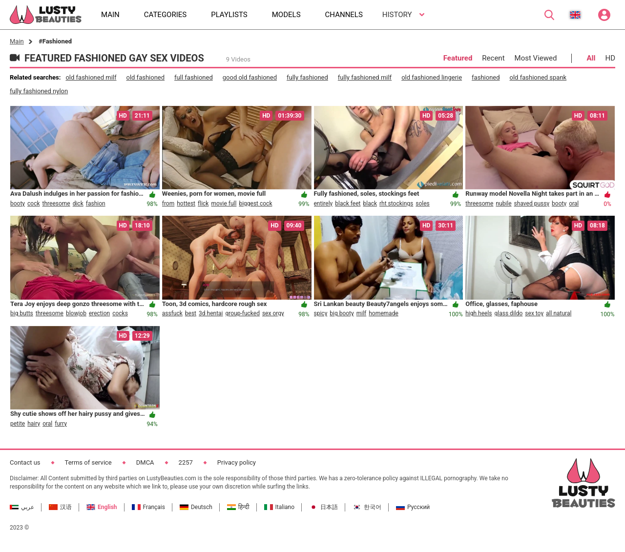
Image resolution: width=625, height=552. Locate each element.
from (168, 203)
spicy (321, 313)
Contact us (25, 462)
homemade (383, 313)
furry (61, 424)
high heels (478, 313)
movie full (223, 203)
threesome (56, 203)
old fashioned (145, 77)
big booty (342, 313)
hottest (186, 203)
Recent (493, 58)
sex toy (534, 313)
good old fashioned (250, 77)
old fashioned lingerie (431, 77)
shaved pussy (532, 203)
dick (78, 203)
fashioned (486, 77)
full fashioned (193, 77)
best (190, 313)
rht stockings (396, 203)
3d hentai (211, 313)
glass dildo (509, 313)
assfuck (172, 313)
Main (17, 41)
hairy (33, 424)
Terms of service (88, 462)
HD (610, 58)
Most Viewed (536, 58)
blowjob (76, 313)
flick (203, 203)
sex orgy (273, 313)
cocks (120, 313)
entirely (323, 203)
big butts (21, 313)
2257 (186, 462)
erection (99, 313)
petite (17, 424)
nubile (503, 203)
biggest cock (255, 203)
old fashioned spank (538, 77)
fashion (95, 203)
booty (17, 203)
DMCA (145, 462)
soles (423, 203)
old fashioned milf (90, 77)
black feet (347, 203)
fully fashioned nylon (39, 91)
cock (33, 203)
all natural (558, 313)
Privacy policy (236, 462)
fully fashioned (307, 77)
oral (574, 203)
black (370, 203)
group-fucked (243, 313)
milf (361, 313)
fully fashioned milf (365, 77)
